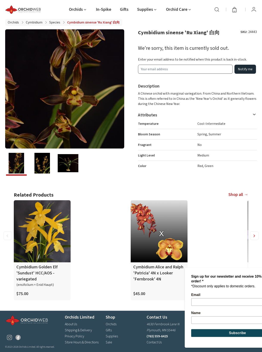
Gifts (124, 9)
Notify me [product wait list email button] (245, 69)
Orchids (13, 22)
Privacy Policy (74, 336)
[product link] (42, 250)
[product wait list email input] (185, 69)
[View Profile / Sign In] (254, 9)
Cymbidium (34, 22)
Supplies (112, 336)
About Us (71, 324)
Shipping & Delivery (78, 330)
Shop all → (238, 195)
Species (54, 22)
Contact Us (154, 342)
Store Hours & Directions (82, 342)
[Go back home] (23, 9)
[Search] (217, 9)
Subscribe (245, 331)
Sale (109, 342)
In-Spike (103, 9)
